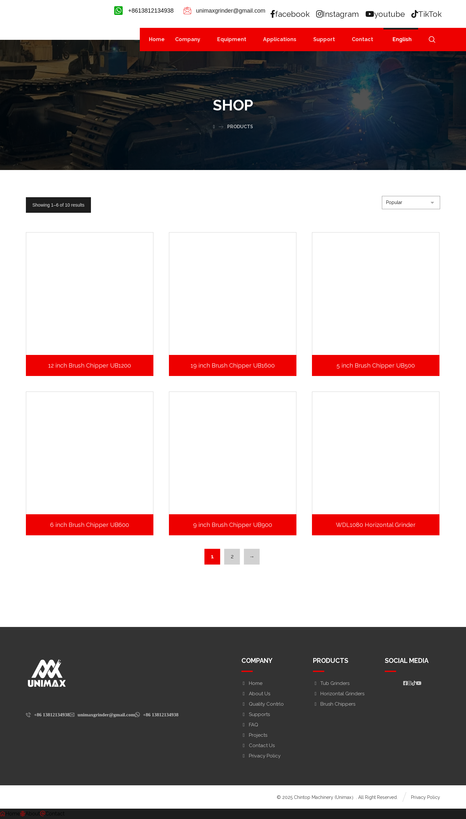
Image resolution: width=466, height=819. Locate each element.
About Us (255, 694)
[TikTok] (426, 14)
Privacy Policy (261, 756)
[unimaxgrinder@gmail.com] (102, 715)
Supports (255, 714)
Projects (254, 735)
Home (251, 683)
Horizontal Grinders (338, 694)
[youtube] (385, 14)
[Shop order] (411, 202)
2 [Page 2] (231, 556)
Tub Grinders (331, 683)
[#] (405, 683)
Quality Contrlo (262, 704)
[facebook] (290, 14)
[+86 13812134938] (48, 715)
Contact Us (258, 745)
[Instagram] (338, 14)
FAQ (249, 725)
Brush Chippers (334, 704)
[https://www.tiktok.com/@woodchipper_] (414, 683)
